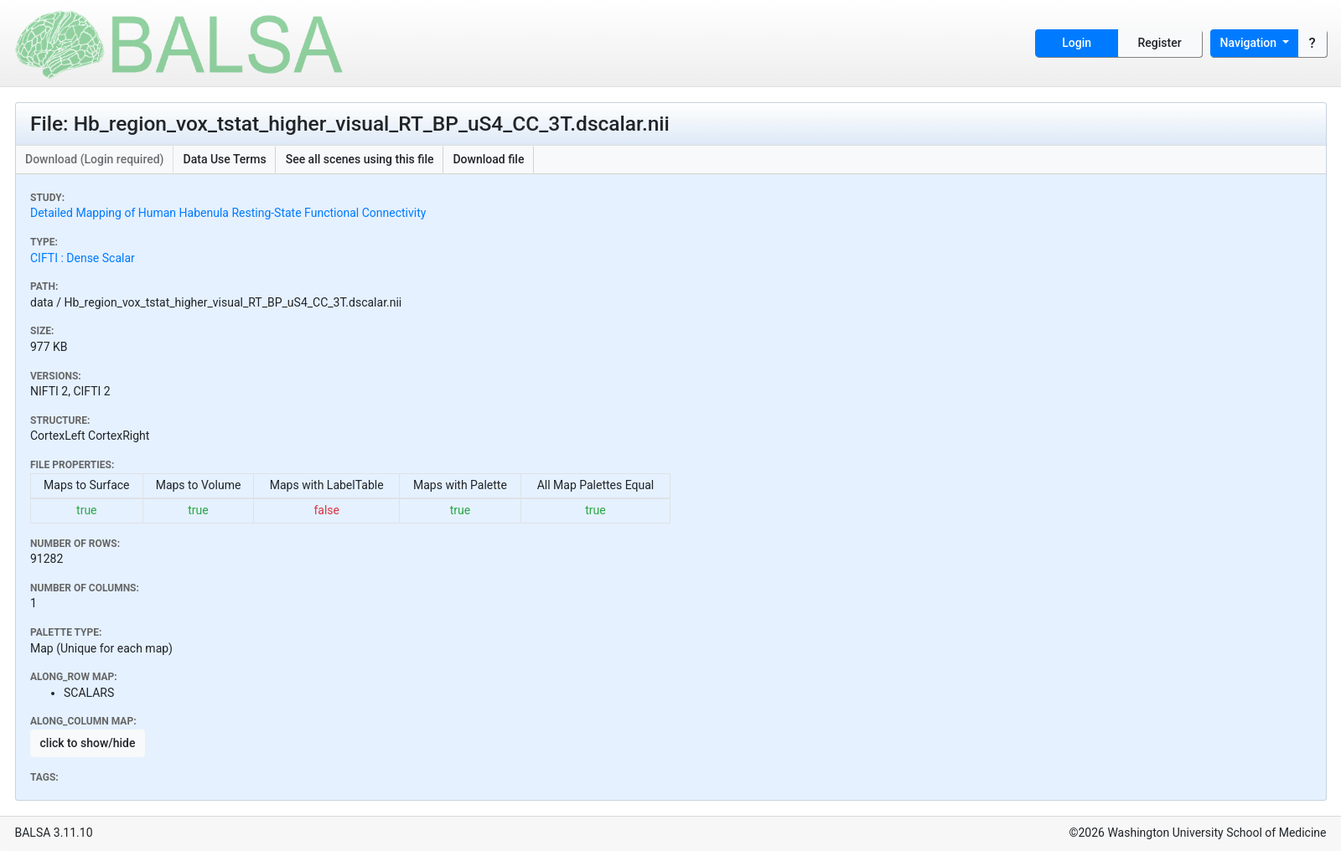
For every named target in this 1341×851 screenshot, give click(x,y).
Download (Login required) (94, 159)
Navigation (1250, 42)
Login (1076, 42)
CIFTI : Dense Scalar (82, 258)
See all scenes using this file (360, 159)
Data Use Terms (225, 159)
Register (1160, 42)
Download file (488, 159)
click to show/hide (88, 743)
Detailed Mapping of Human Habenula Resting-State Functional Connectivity (228, 212)
